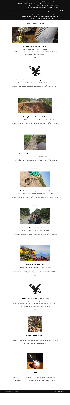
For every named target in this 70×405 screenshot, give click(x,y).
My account (23, 12)
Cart (33, 5)
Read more (35, 57)
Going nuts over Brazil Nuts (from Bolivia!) (35, 46)
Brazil (30, 5)
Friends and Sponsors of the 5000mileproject (33, 11)
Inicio (44, 11)
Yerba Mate (35, 383)
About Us (43, 3)
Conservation (24, 85)
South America (38, 14)
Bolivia (26, 5)
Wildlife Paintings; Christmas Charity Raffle (51, 18)
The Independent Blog (39, 85)
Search (53, 12)
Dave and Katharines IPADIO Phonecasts (28, 9)
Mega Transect (55, 11)
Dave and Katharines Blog (53, 7)
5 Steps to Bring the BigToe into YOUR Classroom (31, 3)
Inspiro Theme (57, 403)
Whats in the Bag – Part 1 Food (35, 273)
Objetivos (28, 12)
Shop (57, 12)
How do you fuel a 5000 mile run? (34, 346)
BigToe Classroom (55, 3)
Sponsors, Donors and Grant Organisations (50, 14)
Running (37, 122)
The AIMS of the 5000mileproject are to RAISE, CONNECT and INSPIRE (45, 16)
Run (50, 12)
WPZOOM (62, 403)
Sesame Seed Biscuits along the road (35, 236)
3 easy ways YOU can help (53, 1)
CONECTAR (46, 5)
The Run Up (37, 349)
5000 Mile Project (12, 10)
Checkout (37, 5)
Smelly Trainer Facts (30, 14)
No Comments (44, 49)
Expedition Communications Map (52, 9)
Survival (40, 122)
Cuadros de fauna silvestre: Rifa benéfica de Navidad (37, 7)
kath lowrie (19, 85)
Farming (26, 312)
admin (25, 49)
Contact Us (56, 5)
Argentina (48, 3)
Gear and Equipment (31, 122)
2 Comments (51, 202)
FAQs (23, 11)
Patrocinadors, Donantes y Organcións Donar (39, 12)
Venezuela (32, 18)
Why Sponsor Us (39, 18)
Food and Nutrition (31, 49)
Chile (42, 5)
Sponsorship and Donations (37, 202)
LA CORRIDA (49, 11)
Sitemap (24, 14)
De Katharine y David (41, 9)
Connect (51, 5)
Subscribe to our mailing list (26, 16)
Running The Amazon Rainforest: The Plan (35, 119)
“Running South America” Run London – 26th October (37, 1)
